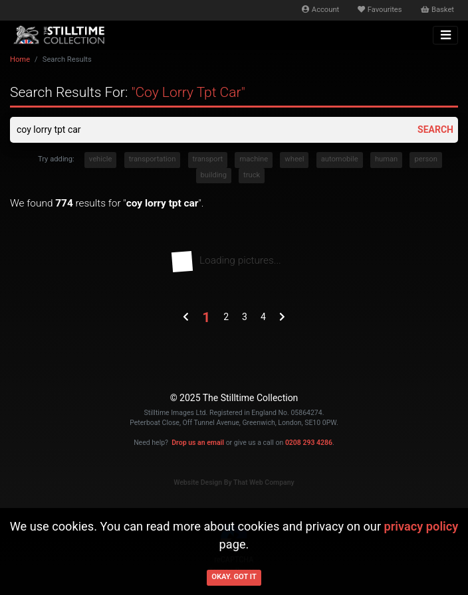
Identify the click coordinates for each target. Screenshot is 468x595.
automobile (339, 159)
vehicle (100, 159)
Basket (437, 9)
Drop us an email (198, 442)
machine (253, 159)
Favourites (380, 9)
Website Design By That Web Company (234, 482)
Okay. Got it (234, 576)
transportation (152, 159)
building (214, 175)
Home (20, 59)
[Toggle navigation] (445, 35)
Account (320, 9)
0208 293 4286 (308, 442)
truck (251, 175)
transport (208, 159)
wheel (294, 159)
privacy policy (421, 526)
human (386, 159)
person (425, 159)
